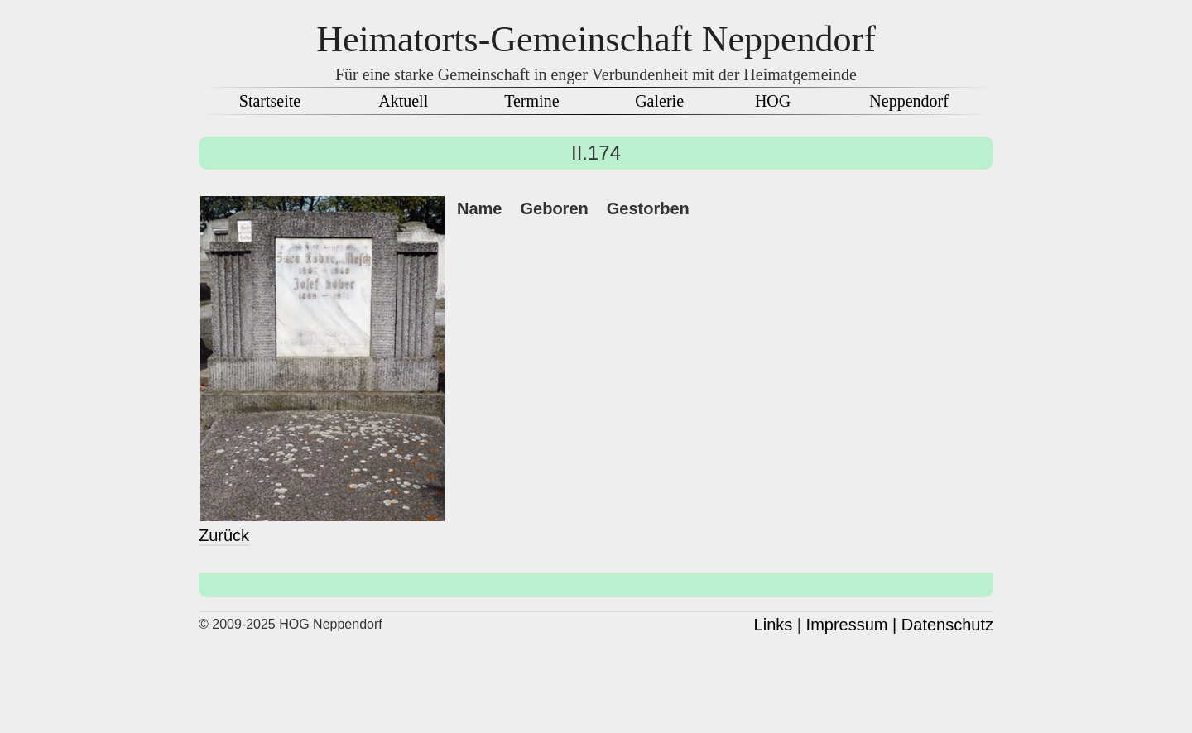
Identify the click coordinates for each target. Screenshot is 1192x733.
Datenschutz (947, 625)
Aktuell (403, 101)
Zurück (224, 535)
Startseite (269, 101)
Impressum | (851, 625)
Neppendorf (909, 101)
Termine (531, 101)
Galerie (659, 101)
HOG (773, 101)
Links (773, 625)
